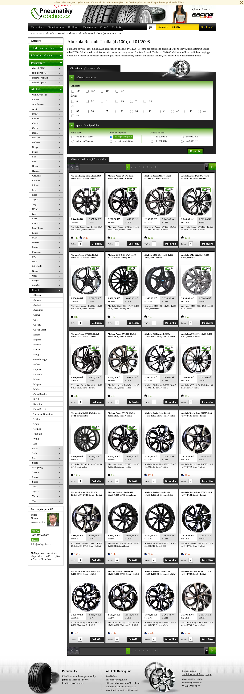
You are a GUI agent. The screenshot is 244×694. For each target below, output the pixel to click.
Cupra (35, 128)
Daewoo (36, 137)
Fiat (34, 156)
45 (77, 115)
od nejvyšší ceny (84, 141)
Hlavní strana (36, 33)
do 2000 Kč (161, 136)
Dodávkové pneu (40, 77)
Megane (37, 384)
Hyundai (36, 171)
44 (204, 111)
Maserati (36, 242)
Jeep (34, 204)
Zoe (35, 443)
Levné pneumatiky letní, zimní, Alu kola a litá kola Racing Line (54, 10)
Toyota (35, 491)
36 (92, 111)
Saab (34, 453)
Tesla (34, 486)
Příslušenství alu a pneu (47, 55)
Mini (34, 261)
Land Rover (37, 228)
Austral (37, 304)
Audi (34, 109)
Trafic (36, 423)
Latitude (37, 374)
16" (106, 91)
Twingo (37, 428)
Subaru (35, 472)
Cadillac (36, 118)
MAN (35, 237)
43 (190, 111)
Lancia (35, 223)
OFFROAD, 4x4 (39, 73)
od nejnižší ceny (84, 136)
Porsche (35, 285)
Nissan (35, 271)
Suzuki (35, 477)
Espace (36, 334)
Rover (35, 448)
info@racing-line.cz (41, 544)
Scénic (36, 399)
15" (92, 91)
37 (106, 111)
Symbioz (37, 404)
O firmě (104, 27)
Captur (36, 314)
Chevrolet (36, 175)
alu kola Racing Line (116, 679)
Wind (36, 438)
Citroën (35, 123)
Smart (35, 462)
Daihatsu (36, 142)
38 (121, 111)
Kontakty (116, 27)
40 (149, 111)
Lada (34, 218)
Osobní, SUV (38, 68)
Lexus (35, 233)
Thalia (36, 418)
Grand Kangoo (40, 359)
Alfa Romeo (37, 104)
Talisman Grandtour (43, 413)
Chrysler (36, 180)
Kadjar (36, 349)
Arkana (37, 299)
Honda (35, 166)
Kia (33, 214)
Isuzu (34, 190)
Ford (34, 161)
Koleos (36, 364)
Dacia (35, 133)
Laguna (37, 369)
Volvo (35, 496)
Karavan (36, 99)
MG (34, 256)
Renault (35, 290)
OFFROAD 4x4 (39, 94)
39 (136, 111)
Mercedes (36, 252)
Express (37, 339)
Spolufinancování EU (193, 674)
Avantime (38, 309)
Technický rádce (56, 27)
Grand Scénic (40, 409)
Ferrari (35, 152)
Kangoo (37, 354)
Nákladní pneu (39, 82)
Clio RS (37, 324)
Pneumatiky (47, 62)
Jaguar (35, 199)
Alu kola (47, 88)
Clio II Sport (39, 329)
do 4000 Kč (192, 136)
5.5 (92, 101)
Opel (34, 275)
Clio (35, 319)
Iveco (34, 194)
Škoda (35, 482)
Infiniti (35, 185)
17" (121, 91)
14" (77, 91)
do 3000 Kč (161, 141)
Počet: (73, 244)
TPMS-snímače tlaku (47, 47)
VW (34, 501)
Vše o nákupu (90, 27)
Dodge (35, 147)
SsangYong (37, 467)
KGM (35, 209)
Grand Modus (40, 394)
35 (77, 111)
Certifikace (73, 27)
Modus (36, 389)
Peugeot (36, 280)
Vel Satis (37, 433)
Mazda (35, 247)
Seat (34, 458)
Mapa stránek (189, 670)
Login (208, 674)
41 (163, 111)
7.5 (149, 101)
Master (36, 379)
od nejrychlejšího (123, 136)
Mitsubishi (37, 266)
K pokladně (206, 27)
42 (177, 111)
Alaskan (37, 295)
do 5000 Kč (192, 141)
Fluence (37, 344)
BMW (35, 113)
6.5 (121, 101)
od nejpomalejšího (124, 141)
